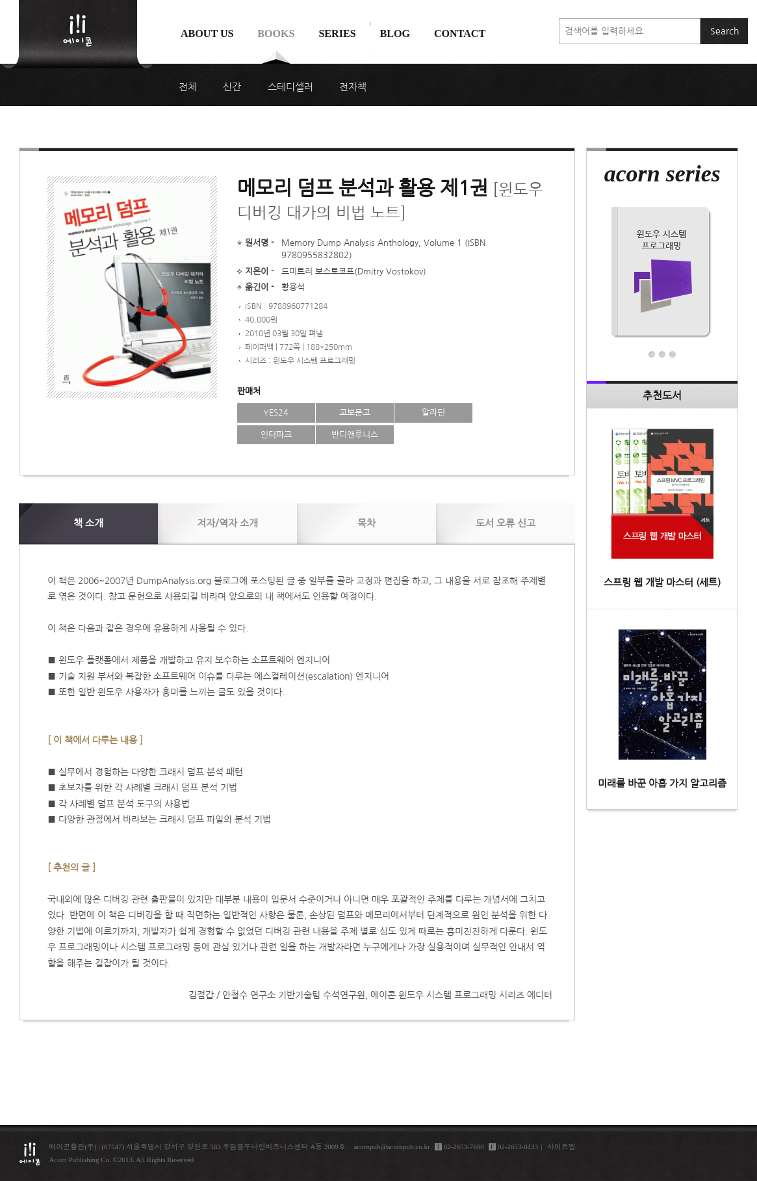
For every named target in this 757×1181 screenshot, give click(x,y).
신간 (232, 87)
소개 (88, 523)
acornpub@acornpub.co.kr (392, 1146)
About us (207, 33)
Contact (459, 33)
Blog (395, 33)
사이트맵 (561, 1146)
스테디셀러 (290, 87)
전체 (188, 87)
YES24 (276, 412)
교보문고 (354, 412)
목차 (366, 523)
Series (336, 33)
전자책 (352, 87)
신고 (505, 523)
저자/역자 (227, 523)
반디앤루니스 (354, 435)
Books (275, 33)
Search (724, 31)
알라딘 (433, 412)
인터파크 (276, 435)
